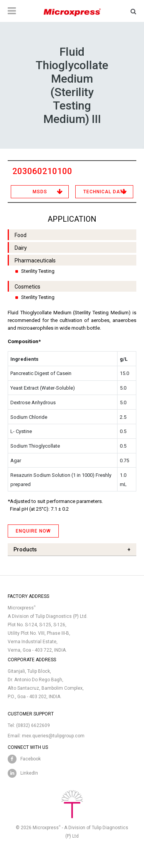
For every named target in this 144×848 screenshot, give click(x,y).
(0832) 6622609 (33, 725)
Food (20, 235)
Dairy (21, 248)
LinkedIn (29, 773)
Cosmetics (27, 287)
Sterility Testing (38, 271)
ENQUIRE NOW (33, 531)
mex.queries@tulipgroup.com (53, 735)
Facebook (30, 759)
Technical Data (104, 191)
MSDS (40, 191)
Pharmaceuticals (35, 260)
